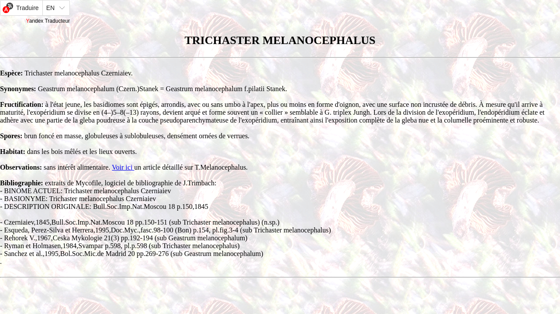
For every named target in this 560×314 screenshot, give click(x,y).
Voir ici (123, 167)
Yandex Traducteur (48, 21)
